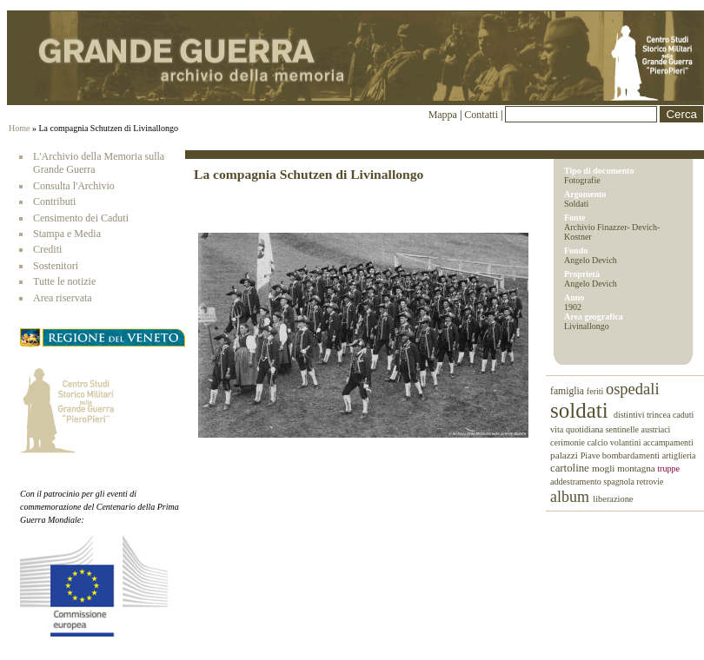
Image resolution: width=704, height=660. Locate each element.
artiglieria (679, 455)
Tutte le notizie (64, 281)
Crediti (47, 249)
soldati (582, 410)
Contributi (54, 201)
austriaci (656, 429)
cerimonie (568, 442)
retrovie (649, 481)
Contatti (482, 115)
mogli (604, 468)
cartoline (571, 468)
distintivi (630, 414)
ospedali (633, 389)
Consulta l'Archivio (74, 186)
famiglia (568, 391)
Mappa (442, 115)
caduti (683, 414)
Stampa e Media (67, 234)
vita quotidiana (578, 429)
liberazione (613, 499)
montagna (637, 468)
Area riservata (62, 298)
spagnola (619, 481)
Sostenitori (55, 266)
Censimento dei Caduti (81, 218)
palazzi (565, 455)
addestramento (576, 481)
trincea (660, 414)
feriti (596, 391)
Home (19, 128)
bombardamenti (632, 455)
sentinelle (623, 429)
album (571, 496)
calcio (598, 442)
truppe (668, 468)
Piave (591, 455)
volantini (626, 442)
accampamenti (668, 442)
